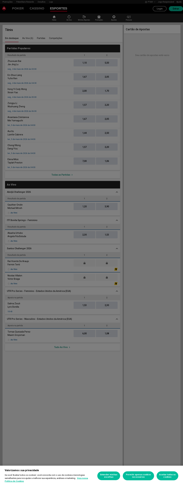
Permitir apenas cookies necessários (138, 475)
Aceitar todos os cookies (167, 475)
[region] (91, 476)
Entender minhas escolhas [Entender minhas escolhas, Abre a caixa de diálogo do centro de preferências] (108, 475)
